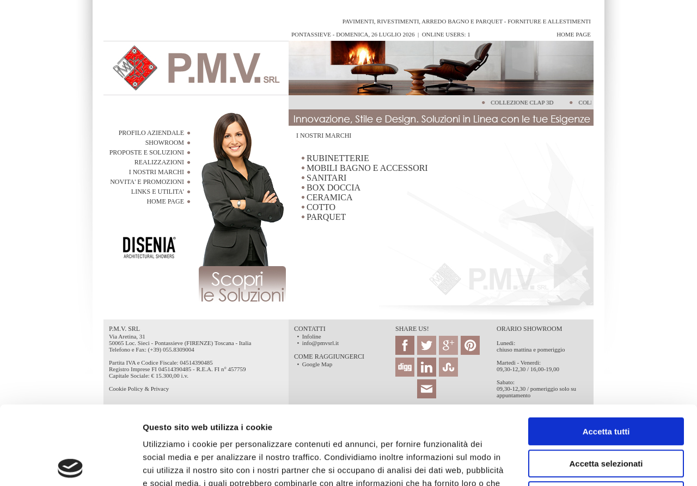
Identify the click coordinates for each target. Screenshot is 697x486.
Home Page (574, 34)
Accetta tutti (606, 353)
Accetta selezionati (606, 385)
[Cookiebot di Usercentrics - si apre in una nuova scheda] (70, 465)
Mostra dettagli (572, 464)
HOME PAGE (165, 201)
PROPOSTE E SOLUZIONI (146, 152)
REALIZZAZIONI (159, 162)
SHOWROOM (164, 142)
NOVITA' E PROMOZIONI (147, 182)
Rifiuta (606, 416)
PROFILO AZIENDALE (151, 133)
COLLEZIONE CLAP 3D (521, 102)
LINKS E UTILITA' (157, 191)
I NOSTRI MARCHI (156, 172)
